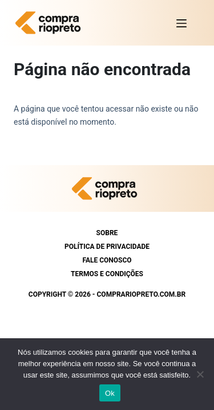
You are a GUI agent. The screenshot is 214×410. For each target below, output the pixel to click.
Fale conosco (106, 260)
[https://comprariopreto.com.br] (51, 23)
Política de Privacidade (107, 247)
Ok (110, 393)
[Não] (199, 374)
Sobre (107, 233)
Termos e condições (107, 274)
